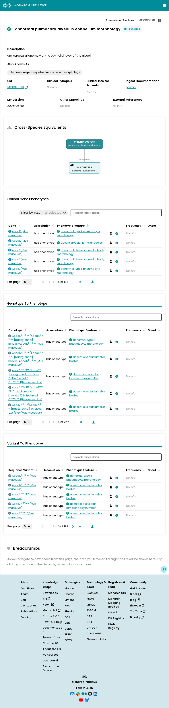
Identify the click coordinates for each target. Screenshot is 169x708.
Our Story (27, 588)
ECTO (68, 640)
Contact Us (28, 605)
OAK (89, 616)
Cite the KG (50, 643)
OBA (67, 617)
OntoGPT (92, 627)
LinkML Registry (113, 626)
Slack (135, 594)
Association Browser (51, 668)
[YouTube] (81, 700)
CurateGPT (94, 633)
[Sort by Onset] (158, 225)
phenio (131, 87)
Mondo (69, 588)
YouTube (137, 611)
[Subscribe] (72, 693)
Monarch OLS (117, 593)
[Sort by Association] (52, 225)
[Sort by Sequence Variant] (36, 470)
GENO (68, 629)
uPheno (70, 600)
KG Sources (50, 655)
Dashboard (50, 660)
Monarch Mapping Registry (114, 602)
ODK (89, 622)
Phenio (69, 611)
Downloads (50, 593)
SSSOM (91, 610)
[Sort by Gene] (18, 225)
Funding (26, 617)
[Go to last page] (79, 282)
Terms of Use (51, 637)
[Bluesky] (87, 700)
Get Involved (138, 588)
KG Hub (113, 612)
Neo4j (48, 604)
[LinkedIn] (95, 693)
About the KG (52, 649)
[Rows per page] (27, 282)
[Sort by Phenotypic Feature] (87, 225)
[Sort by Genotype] (25, 330)
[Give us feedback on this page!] (164, 569)
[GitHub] (90, 693)
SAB (23, 600)
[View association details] (116, 233)
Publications (29, 611)
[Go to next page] (72, 282)
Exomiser (92, 593)
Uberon (69, 594)
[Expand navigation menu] (164, 5)
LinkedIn (137, 605)
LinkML (90, 604)
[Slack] (78, 693)
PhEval (90, 599)
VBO (67, 623)
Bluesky (136, 617)
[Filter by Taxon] (43, 212)
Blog (134, 600)
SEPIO (68, 634)
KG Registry (116, 618)
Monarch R (51, 610)
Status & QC (51, 616)
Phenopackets (96, 639)
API (46, 599)
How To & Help (52, 622)
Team (24, 594)
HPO (67, 605)
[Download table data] (91, 282)
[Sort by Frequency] (143, 225)
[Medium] (84, 693)
